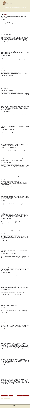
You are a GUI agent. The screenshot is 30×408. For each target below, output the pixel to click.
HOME (4, 10)
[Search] (28, 2)
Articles (2, 398)
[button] (28, 13)
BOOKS (7, 10)
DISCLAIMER (11, 10)
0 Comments (5, 14)
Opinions (8, 398)
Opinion (5, 398)
